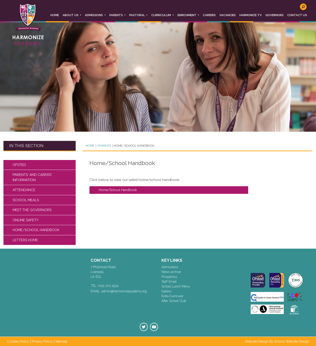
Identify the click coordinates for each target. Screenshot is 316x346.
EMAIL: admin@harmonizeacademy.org (119, 291)
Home (90, 145)
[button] (72, 15)
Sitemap (61, 341)
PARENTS (104, 145)
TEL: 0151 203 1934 (104, 286)
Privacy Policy (42, 341)
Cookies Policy (18, 341)
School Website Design (291, 341)
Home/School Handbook (118, 190)
